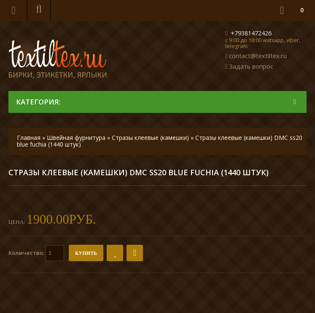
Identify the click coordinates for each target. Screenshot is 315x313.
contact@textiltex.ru (258, 55)
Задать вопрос (251, 66)
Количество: (36, 253)
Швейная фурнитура (76, 138)
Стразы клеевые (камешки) (150, 138)
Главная (28, 138)
